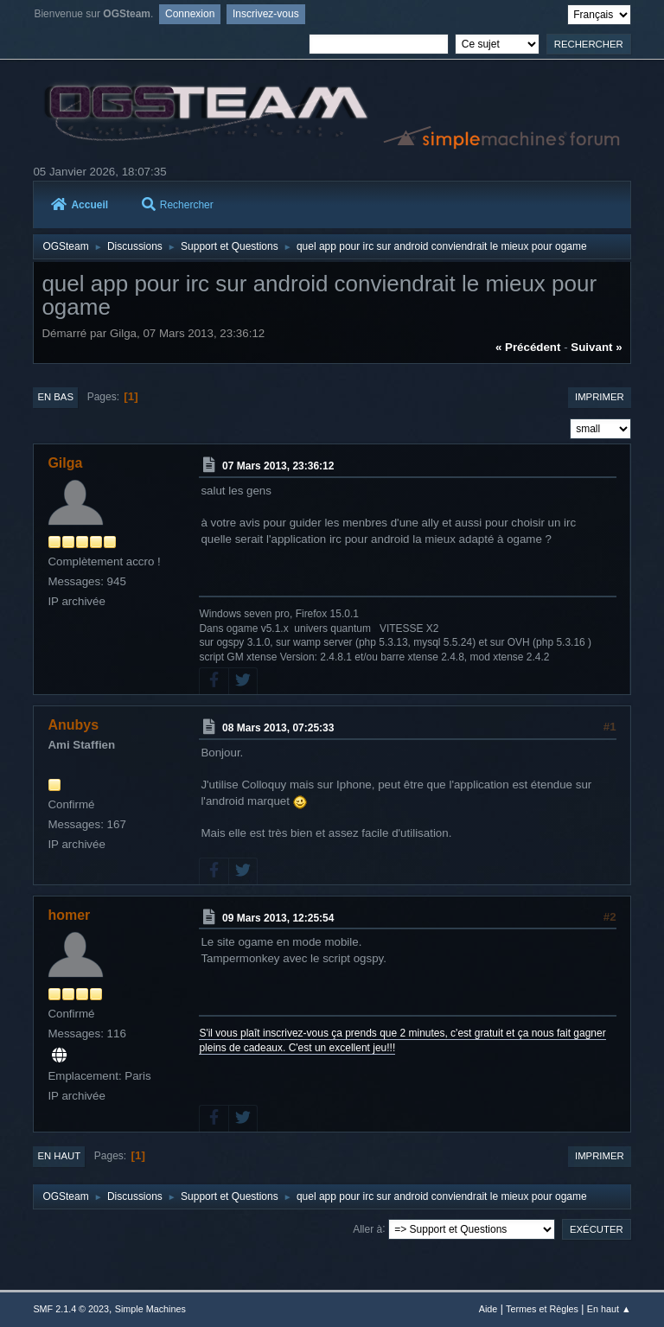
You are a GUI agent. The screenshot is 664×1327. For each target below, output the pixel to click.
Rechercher (178, 205)
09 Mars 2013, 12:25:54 (278, 917)
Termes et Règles (542, 1309)
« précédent (528, 347)
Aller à (367, 1228)
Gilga (65, 463)
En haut (58, 1156)
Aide (488, 1309)
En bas (55, 397)
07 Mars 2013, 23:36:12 (278, 466)
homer (69, 915)
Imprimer (599, 397)
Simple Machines (150, 1309)
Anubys (73, 725)
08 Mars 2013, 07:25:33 (278, 728)
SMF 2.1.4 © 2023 (71, 1309)
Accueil (79, 205)
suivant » (596, 347)
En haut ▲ (609, 1309)
